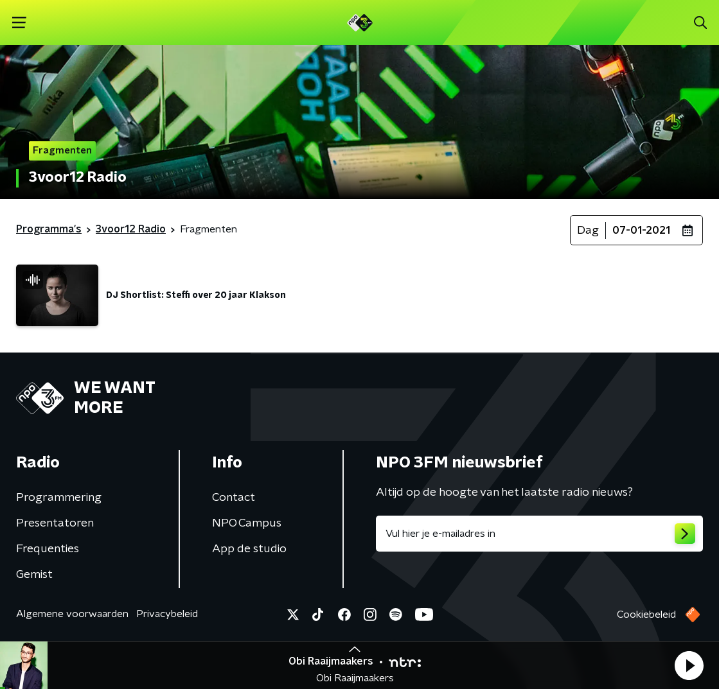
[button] (688, 665)
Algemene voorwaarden (72, 614)
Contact (233, 497)
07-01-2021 (641, 230)
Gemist (34, 574)
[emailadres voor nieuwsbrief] (540, 534)
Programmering (59, 497)
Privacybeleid (167, 614)
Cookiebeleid (646, 614)
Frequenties (47, 549)
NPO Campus (246, 523)
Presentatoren (55, 523)
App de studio (249, 549)
